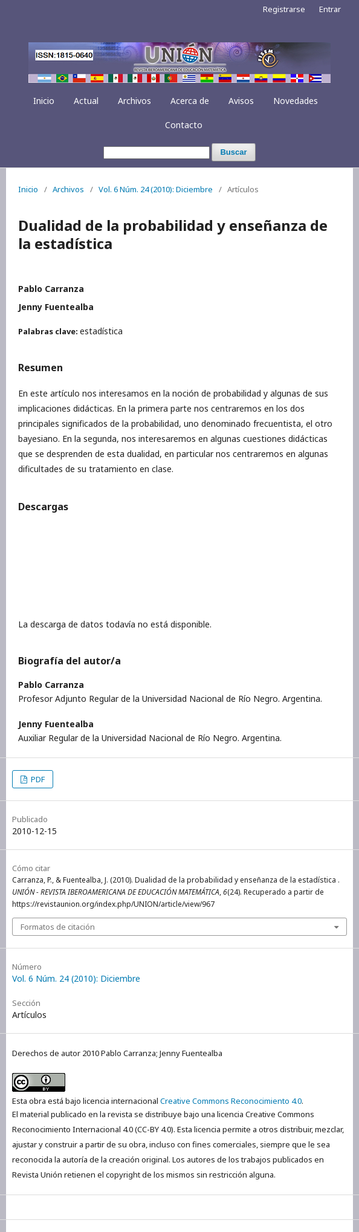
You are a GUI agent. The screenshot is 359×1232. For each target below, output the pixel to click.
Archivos (134, 100)
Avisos (241, 100)
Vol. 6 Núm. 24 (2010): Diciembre (156, 189)
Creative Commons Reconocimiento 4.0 (231, 1100)
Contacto (183, 125)
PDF (37, 779)
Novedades (295, 100)
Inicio (43, 100)
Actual (86, 100)
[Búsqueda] (156, 152)
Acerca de (189, 100)
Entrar (330, 9)
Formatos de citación (58, 926)
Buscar (233, 152)
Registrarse (284, 9)
